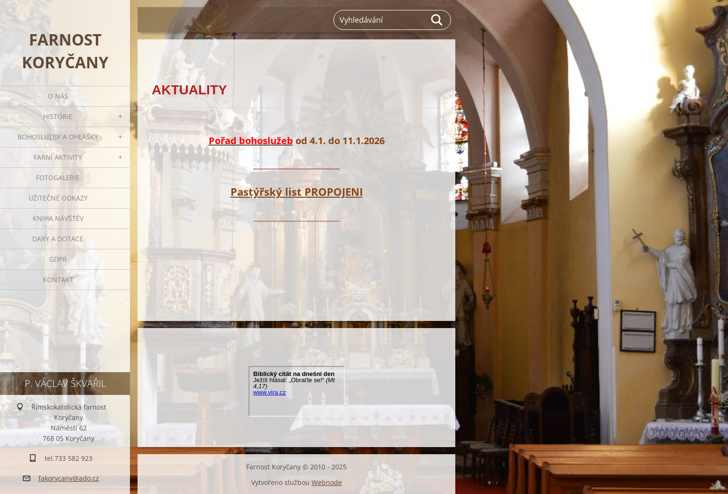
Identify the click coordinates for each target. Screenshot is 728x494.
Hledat (437, 20)
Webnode (327, 481)
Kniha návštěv (58, 218)
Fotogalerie (58, 177)
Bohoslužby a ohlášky (58, 136)
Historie (58, 116)
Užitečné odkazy (58, 197)
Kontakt (58, 279)
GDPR (58, 259)
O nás (58, 96)
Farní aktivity (58, 157)
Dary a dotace (57, 238)
